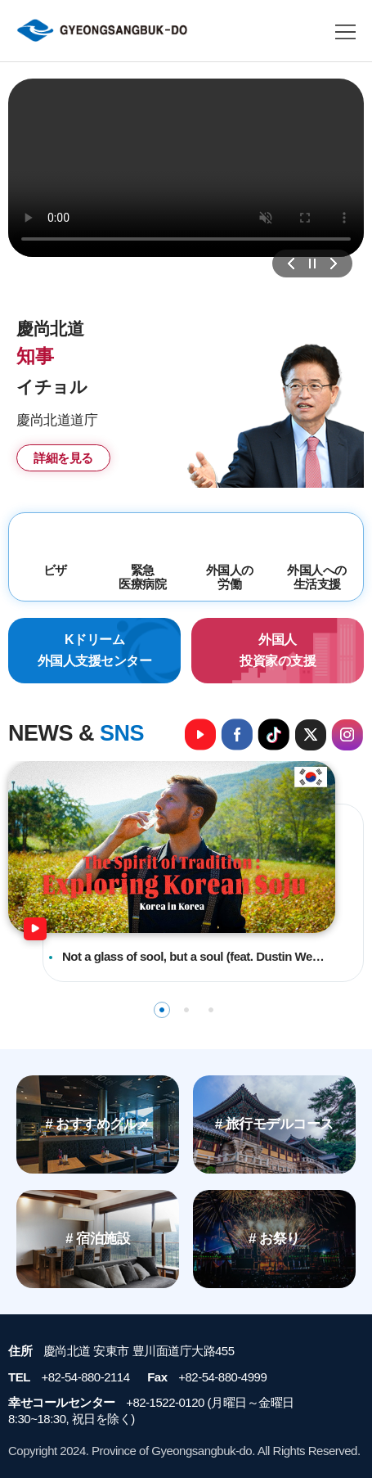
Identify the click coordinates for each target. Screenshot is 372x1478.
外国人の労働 (229, 577)
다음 (333, 263)
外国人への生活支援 (317, 577)
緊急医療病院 (142, 577)
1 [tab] (161, 1009)
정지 (312, 263)
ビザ (55, 570)
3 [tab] (210, 1009)
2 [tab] (186, 1009)
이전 (291, 263)
